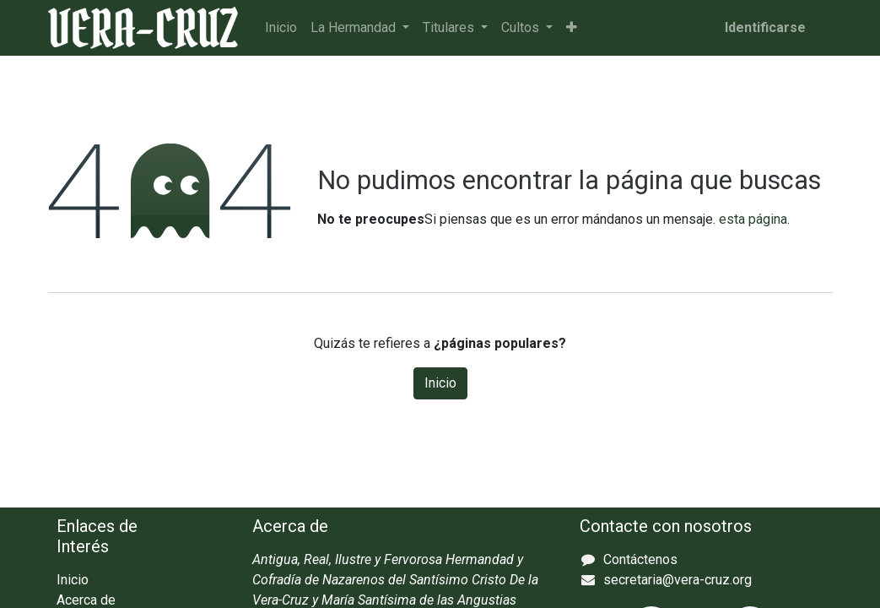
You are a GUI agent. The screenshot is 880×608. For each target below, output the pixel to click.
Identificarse (765, 27)
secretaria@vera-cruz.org (677, 580)
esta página (753, 219)
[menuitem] (281, 28)
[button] (571, 28)
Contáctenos (640, 559)
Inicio (440, 383)
